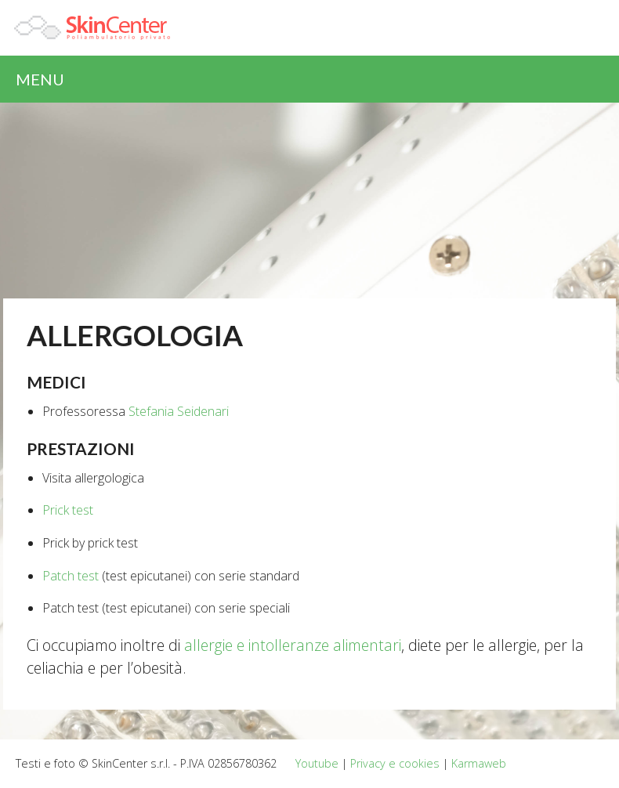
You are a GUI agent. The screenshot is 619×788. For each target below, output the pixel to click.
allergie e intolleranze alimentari (292, 645)
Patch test (70, 575)
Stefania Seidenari (179, 411)
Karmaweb (478, 763)
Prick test (67, 510)
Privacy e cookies (395, 763)
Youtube (316, 763)
